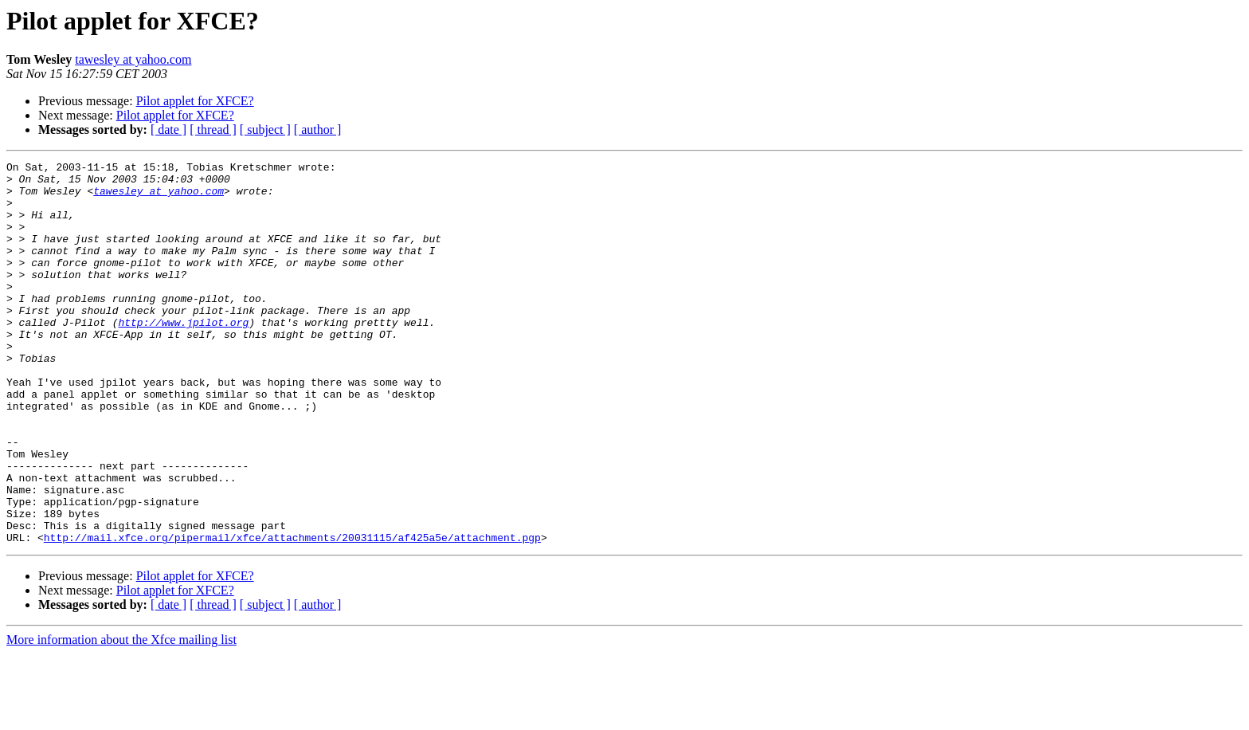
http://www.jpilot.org (183, 355)
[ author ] (318, 129)
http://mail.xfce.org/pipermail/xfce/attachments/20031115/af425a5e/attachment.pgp (292, 613)
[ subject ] (265, 129)
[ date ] (168, 129)
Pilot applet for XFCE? (195, 101)
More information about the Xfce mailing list (121, 716)
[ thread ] (213, 129)
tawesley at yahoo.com (133, 59)
